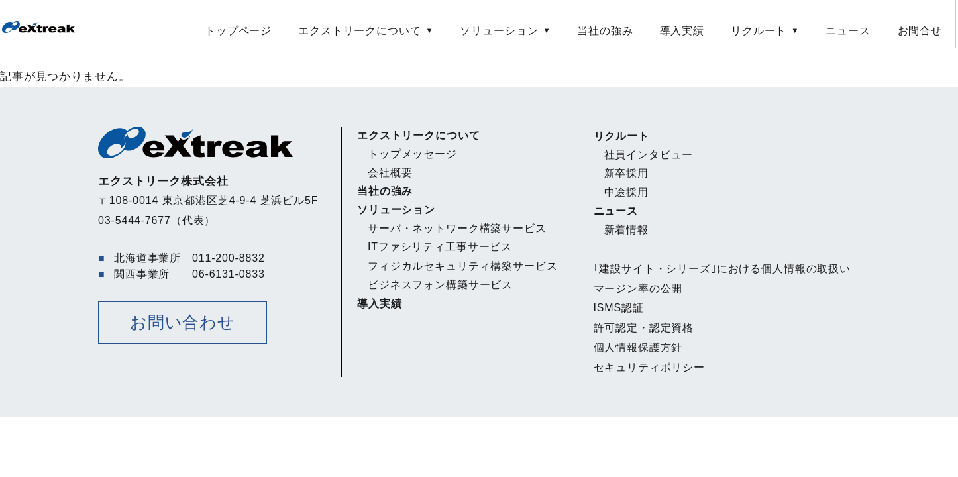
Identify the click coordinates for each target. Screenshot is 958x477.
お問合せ (920, 30)
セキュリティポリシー (650, 367)
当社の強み (605, 30)
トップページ (238, 30)
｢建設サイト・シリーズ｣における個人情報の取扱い (722, 268)
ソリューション (499, 30)
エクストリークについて (359, 30)
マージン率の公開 (638, 288)
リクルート (758, 30)
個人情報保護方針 (638, 347)
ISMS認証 (619, 307)
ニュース (847, 30)
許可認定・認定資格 (644, 327)
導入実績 (682, 30)
